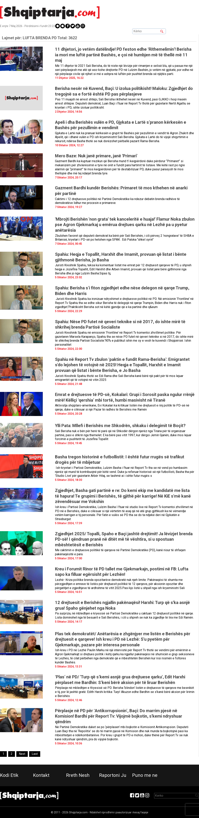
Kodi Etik (9, 775)
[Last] (34, 754)
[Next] (22, 754)
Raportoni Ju (112, 775)
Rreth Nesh (78, 775)
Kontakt (41, 775)
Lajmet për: (39, 38)
